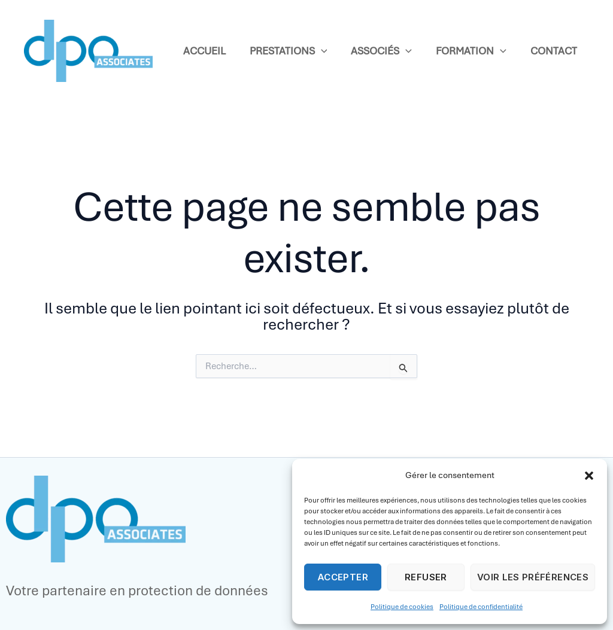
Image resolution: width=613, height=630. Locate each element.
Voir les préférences (532, 577)
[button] (589, 476)
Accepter (342, 577)
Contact (553, 50)
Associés (381, 51)
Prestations (288, 51)
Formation (471, 51)
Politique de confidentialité (481, 606)
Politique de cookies (402, 606)
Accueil (204, 50)
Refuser (426, 577)
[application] (321, 51)
